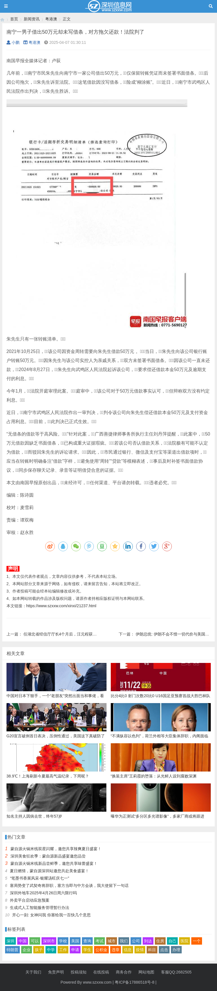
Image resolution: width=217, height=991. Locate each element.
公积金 (101, 949)
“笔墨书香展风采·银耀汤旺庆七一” (39, 878)
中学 (51, 949)
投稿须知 (78, 972)
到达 (148, 941)
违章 (116, 949)
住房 (160, 941)
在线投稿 (101, 972)
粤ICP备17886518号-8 (134, 982)
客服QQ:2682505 (176, 972)
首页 (14, 19)
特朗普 (12, 949)
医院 (184, 941)
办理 (176, 949)
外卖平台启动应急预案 (29, 900)
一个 (197, 941)
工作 (63, 949)
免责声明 (56, 972)
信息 (128, 949)
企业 (27, 949)
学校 (63, 941)
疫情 (140, 949)
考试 (99, 941)
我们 (124, 941)
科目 (152, 949)
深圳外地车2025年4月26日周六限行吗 (43, 893)
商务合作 (124, 972)
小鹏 (12, 42)
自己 (172, 941)
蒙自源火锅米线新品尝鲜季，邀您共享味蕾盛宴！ (53, 863)
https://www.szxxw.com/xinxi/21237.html (61, 606)
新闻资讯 (32, 19)
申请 (75, 949)
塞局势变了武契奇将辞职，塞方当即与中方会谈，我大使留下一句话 (69, 885)
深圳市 (49, 941)
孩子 (39, 949)
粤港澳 (51, 19)
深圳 (10, 941)
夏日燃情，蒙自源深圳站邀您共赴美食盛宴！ (49, 871)
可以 (35, 941)
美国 (75, 941)
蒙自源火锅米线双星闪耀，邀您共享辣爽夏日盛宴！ (55, 848)
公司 (136, 941)
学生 (87, 949)
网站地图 (146, 972)
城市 (112, 941)
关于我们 (33, 972)
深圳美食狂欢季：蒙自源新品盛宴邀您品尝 (48, 856)
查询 (87, 941)
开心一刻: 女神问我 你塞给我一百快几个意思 (51, 915)
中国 (23, 941)
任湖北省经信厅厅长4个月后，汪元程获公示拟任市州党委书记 (78, 634)
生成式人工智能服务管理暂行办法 (39, 907)
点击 (164, 949)
